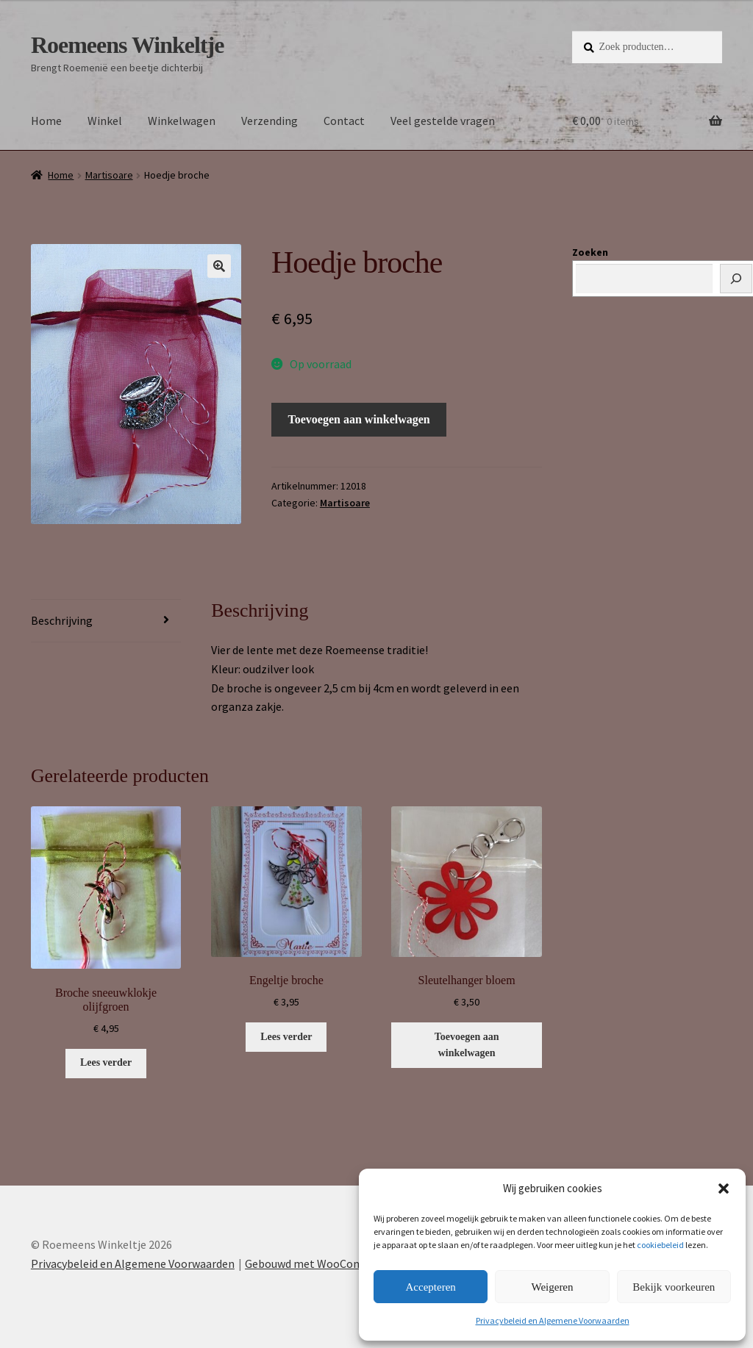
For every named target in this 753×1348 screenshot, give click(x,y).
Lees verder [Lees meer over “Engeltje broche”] (286, 1036)
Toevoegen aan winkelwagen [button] (467, 1045)
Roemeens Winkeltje (127, 45)
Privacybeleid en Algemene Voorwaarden (552, 1320)
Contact (344, 120)
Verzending (269, 120)
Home (46, 120)
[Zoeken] (736, 278)
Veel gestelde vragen (442, 120)
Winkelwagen (181, 120)
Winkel (105, 120)
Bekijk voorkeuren (673, 1287)
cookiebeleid (660, 1244)
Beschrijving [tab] (62, 620)
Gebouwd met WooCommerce (320, 1263)
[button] (723, 1188)
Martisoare (109, 175)
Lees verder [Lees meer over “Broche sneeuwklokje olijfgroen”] (106, 1062)
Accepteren (431, 1287)
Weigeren (552, 1287)
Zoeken (590, 252)
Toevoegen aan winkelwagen (359, 419)
